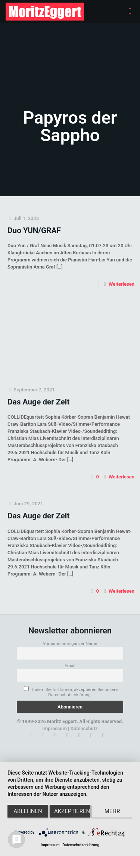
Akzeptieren (72, 811)
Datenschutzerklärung (80, 845)
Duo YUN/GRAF (34, 230)
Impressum (54, 728)
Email (70, 665)
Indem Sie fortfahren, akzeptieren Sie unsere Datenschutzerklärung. (71, 691)
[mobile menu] (130, 11)
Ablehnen (27, 811)
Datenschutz (84, 728)
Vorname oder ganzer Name (70, 643)
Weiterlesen (121, 284)
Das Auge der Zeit (38, 401)
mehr (112, 811)
